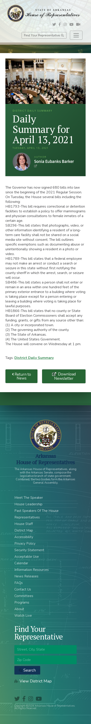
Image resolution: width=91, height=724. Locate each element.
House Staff (23, 524)
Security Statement (29, 550)
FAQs (18, 583)
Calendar (21, 563)
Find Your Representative (44, 35)
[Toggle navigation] (76, 35)
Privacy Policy (25, 543)
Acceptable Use (26, 556)
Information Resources (31, 569)
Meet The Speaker (28, 497)
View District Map (33, 681)
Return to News (21, 376)
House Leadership (28, 504)
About (19, 609)
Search (27, 670)
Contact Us (22, 589)
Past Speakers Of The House (36, 510)
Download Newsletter (65, 376)
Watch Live (23, 615)
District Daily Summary (34, 357)
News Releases (26, 576)
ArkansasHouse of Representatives (45, 459)
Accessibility (23, 537)
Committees (23, 596)
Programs (21, 602)
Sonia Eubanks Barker (22, 162)
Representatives (27, 517)
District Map (23, 530)
